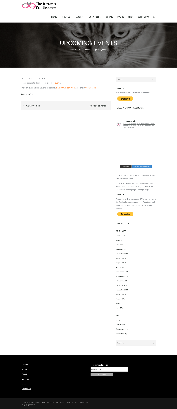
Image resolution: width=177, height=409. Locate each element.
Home (54, 17)
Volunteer (95, 17)
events (57, 83)
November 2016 (122, 276)
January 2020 (121, 249)
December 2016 (122, 272)
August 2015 (121, 299)
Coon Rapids (90, 88)
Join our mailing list (99, 365)
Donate (109, 17)
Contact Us (143, 17)
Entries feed (120, 324)
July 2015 (119, 303)
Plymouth (60, 88)
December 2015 (122, 285)
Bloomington (70, 88)
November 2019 (122, 254)
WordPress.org (121, 333)
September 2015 (122, 294)
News (32, 94)
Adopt (80, 17)
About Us (66, 17)
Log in (118, 320)
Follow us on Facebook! (130, 108)
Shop (130, 17)
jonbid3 (27, 78)
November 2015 (122, 290)
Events (120, 17)
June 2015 (120, 308)
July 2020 (119, 240)
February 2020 (121, 245)
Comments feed (122, 329)
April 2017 (120, 267)
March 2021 (120, 236)
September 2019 (122, 258)
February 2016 (121, 281)
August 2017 (121, 263)
